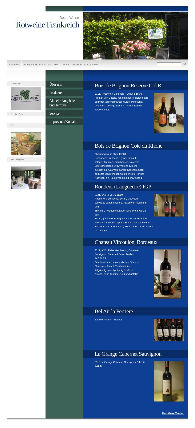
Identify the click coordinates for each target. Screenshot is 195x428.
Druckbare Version (173, 413)
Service (54, 113)
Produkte (55, 92)
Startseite (14, 64)
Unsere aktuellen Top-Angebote (80, 64)
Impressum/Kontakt (62, 121)
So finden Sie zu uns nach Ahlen (41, 64)
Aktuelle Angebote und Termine (62, 103)
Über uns (55, 84)
